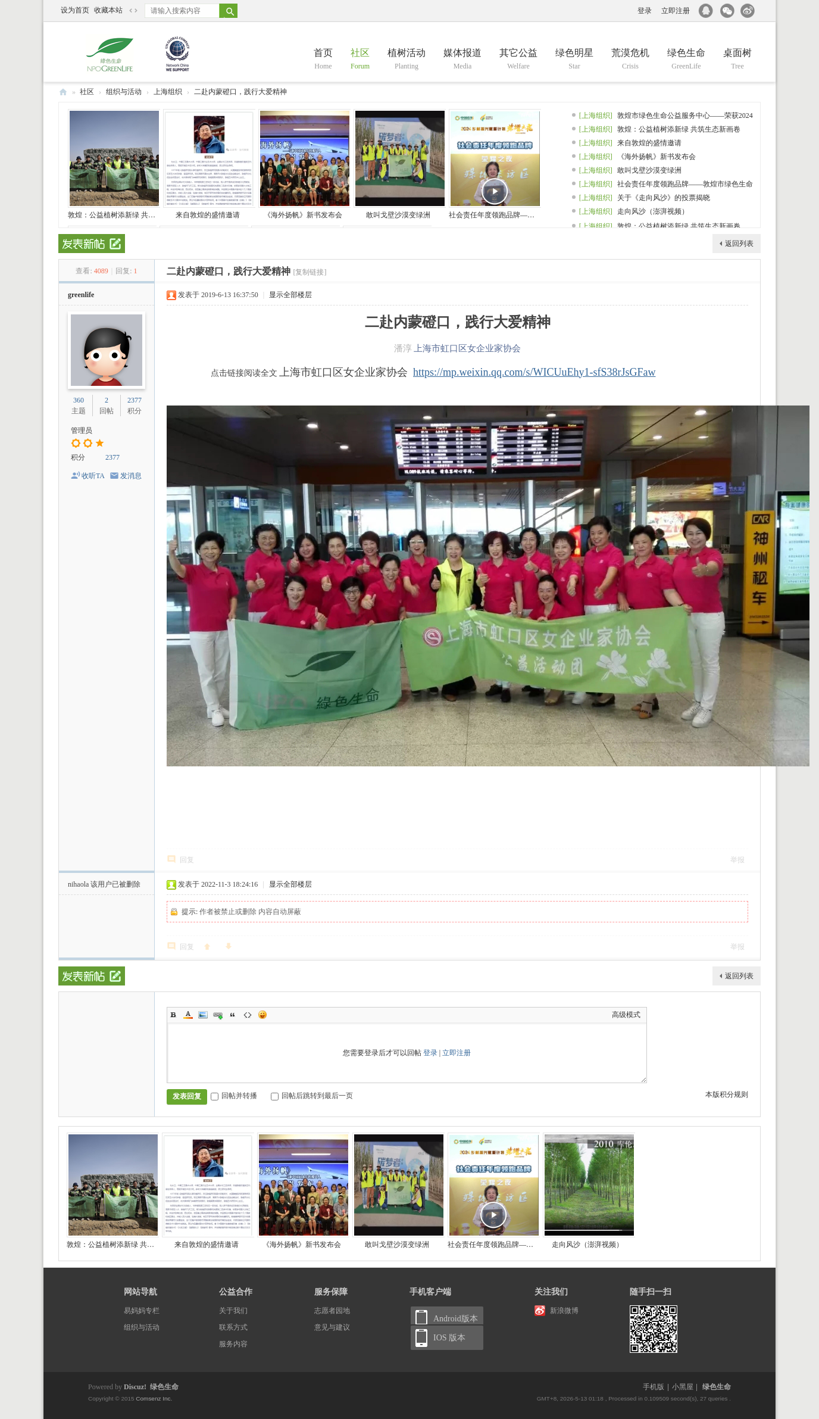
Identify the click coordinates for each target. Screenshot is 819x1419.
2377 (134, 400)
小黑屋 (682, 1387)
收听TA (93, 476)
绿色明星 (574, 60)
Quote (233, 1015)
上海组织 (168, 92)
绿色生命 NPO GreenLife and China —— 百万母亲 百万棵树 (63, 92)
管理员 (81, 430)
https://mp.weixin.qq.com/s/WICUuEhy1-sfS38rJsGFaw (534, 372)
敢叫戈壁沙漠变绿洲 (398, 215)
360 (78, 400)
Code (248, 1015)
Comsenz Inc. (154, 1398)
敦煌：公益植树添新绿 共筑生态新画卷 (129, 215)
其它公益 (518, 60)
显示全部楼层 (290, 295)
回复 (187, 860)
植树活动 (406, 60)
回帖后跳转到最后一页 (312, 1095)
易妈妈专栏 (142, 1310)
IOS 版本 (449, 1337)
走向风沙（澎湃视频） (653, 211)
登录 (644, 11)
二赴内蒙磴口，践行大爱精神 (240, 92)
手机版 (653, 1387)
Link (218, 1015)
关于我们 (233, 1310)
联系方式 (233, 1327)
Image (203, 1015)
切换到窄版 (133, 10)
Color (188, 1015)
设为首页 (75, 10)
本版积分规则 (726, 1094)
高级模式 (626, 1015)
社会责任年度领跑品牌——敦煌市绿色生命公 (520, 215)
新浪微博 (564, 1310)
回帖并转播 (234, 1095)
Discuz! (135, 1387)
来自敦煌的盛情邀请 (208, 215)
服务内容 (233, 1344)
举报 (737, 860)
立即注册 (675, 11)
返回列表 (739, 243)
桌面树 (737, 60)
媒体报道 (462, 60)
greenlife (81, 295)
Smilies (262, 1015)
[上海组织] (595, 115)
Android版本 (455, 1318)
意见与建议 (332, 1327)
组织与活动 (124, 92)
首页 (323, 60)
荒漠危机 (630, 60)
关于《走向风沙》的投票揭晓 (663, 198)
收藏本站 (108, 10)
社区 (360, 60)
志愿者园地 (332, 1310)
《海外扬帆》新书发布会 (303, 215)
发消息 (131, 476)
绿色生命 (686, 60)
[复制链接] (309, 272)
